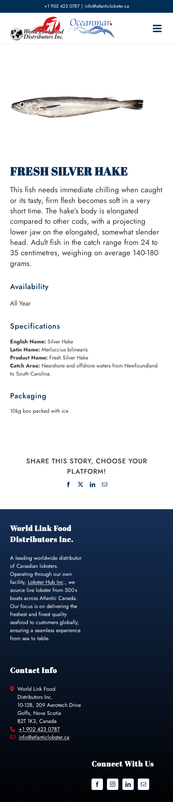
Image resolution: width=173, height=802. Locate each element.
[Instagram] (112, 784)
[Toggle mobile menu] (158, 28)
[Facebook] (97, 784)
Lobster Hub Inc (45, 582)
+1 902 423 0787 (39, 729)
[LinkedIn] (128, 784)
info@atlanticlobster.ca (107, 6)
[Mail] (143, 784)
